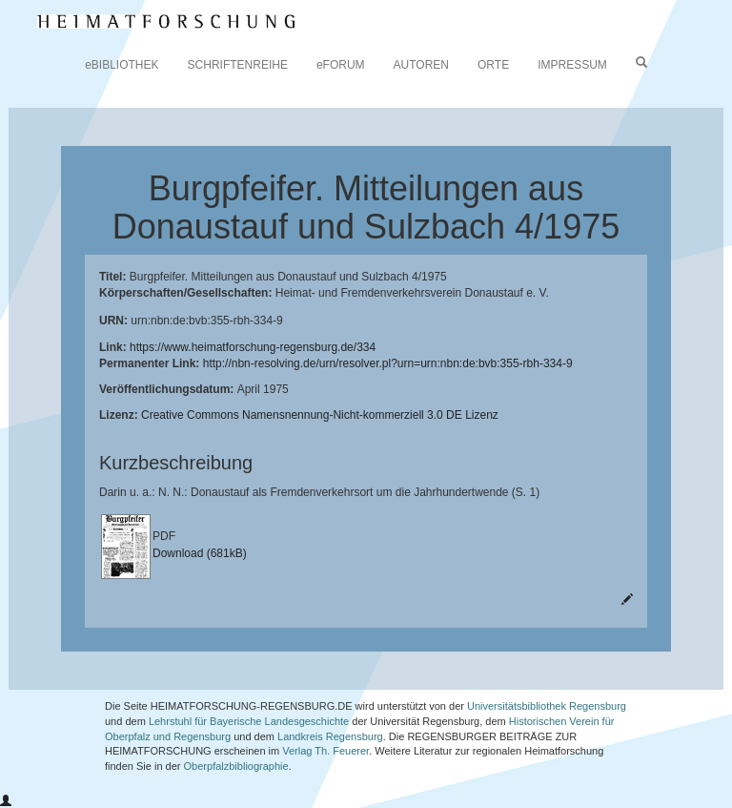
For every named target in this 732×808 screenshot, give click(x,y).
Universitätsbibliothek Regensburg (546, 706)
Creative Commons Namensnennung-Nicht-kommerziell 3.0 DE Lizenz (319, 415)
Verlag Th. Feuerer (325, 750)
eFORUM (340, 65)
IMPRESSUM (572, 65)
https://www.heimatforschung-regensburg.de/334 (253, 347)
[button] (5, 801)
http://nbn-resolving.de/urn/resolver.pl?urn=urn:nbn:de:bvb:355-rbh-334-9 (388, 363)
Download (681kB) (199, 553)
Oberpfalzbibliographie (236, 766)
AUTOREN (421, 65)
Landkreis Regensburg (330, 736)
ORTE (493, 65)
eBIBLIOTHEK (121, 65)
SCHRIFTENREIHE (238, 65)
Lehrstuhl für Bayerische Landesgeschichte (249, 721)
